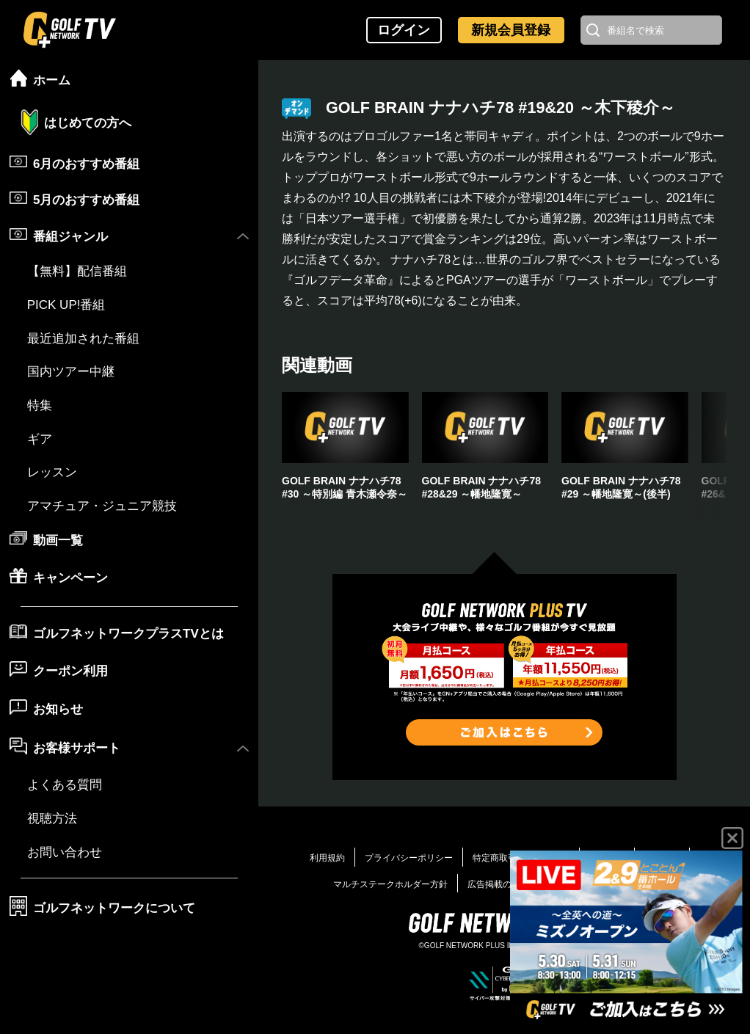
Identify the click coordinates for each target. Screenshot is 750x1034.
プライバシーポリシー (409, 858)
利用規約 (327, 858)
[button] (704, 458)
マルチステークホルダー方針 (390, 884)
